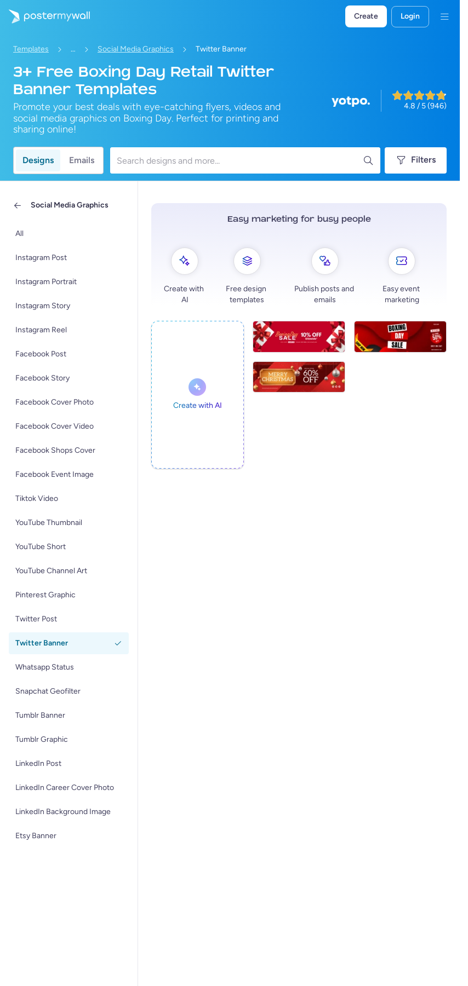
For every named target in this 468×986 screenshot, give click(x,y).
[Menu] (444, 16)
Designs (38, 160)
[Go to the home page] (45, 16)
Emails (81, 160)
